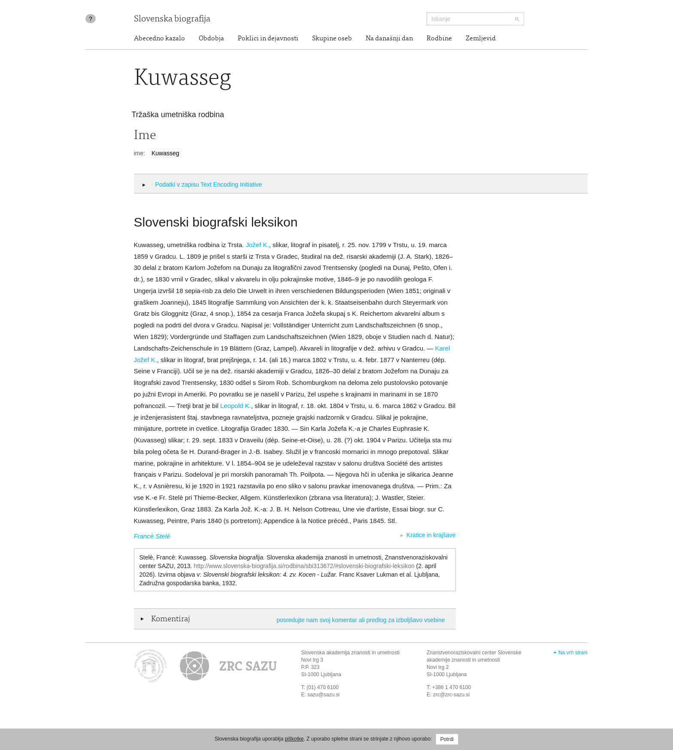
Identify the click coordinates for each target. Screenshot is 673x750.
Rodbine (439, 38)
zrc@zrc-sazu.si (451, 695)
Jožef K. (257, 244)
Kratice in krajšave (430, 535)
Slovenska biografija (172, 19)
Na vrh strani (573, 653)
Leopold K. (235, 405)
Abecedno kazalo (159, 38)
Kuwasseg (165, 153)
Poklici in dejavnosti (268, 38)
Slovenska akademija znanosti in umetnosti (350, 653)
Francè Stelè (152, 536)
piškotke (294, 739)
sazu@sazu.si (323, 695)
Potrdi (447, 739)
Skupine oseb (332, 38)
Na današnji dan (389, 38)
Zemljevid (481, 38)
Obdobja (211, 38)
